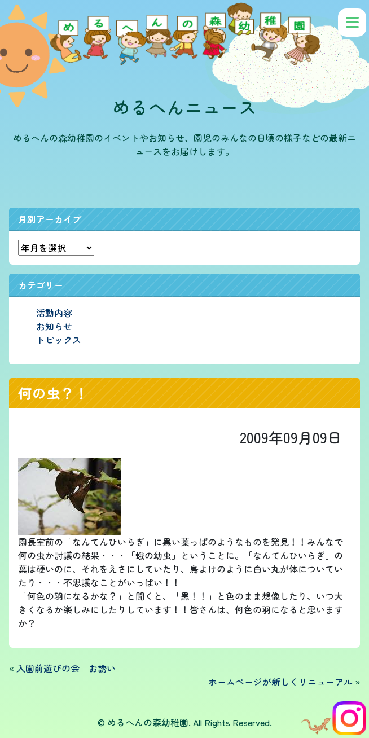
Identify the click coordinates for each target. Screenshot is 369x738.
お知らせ (54, 326)
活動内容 (54, 312)
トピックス (58, 339)
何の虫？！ (53, 393)
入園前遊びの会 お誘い (66, 668)
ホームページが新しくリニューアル (280, 681)
